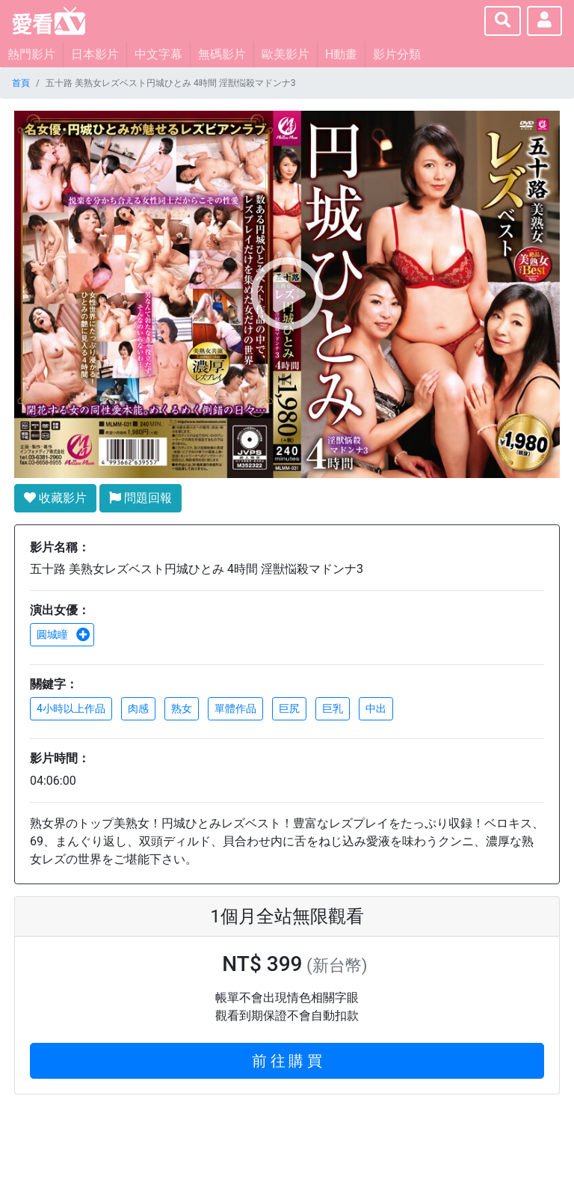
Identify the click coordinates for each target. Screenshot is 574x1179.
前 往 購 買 (287, 1061)
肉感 (138, 708)
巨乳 (332, 708)
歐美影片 (285, 54)
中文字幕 (158, 54)
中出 (375, 708)
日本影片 (95, 54)
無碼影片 (222, 54)
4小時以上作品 (71, 708)
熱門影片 (31, 54)
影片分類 (397, 54)
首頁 (21, 83)
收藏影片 (55, 498)
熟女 (181, 708)
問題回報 (140, 498)
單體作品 (235, 708)
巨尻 (289, 708)
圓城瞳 (63, 634)
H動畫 (341, 54)
